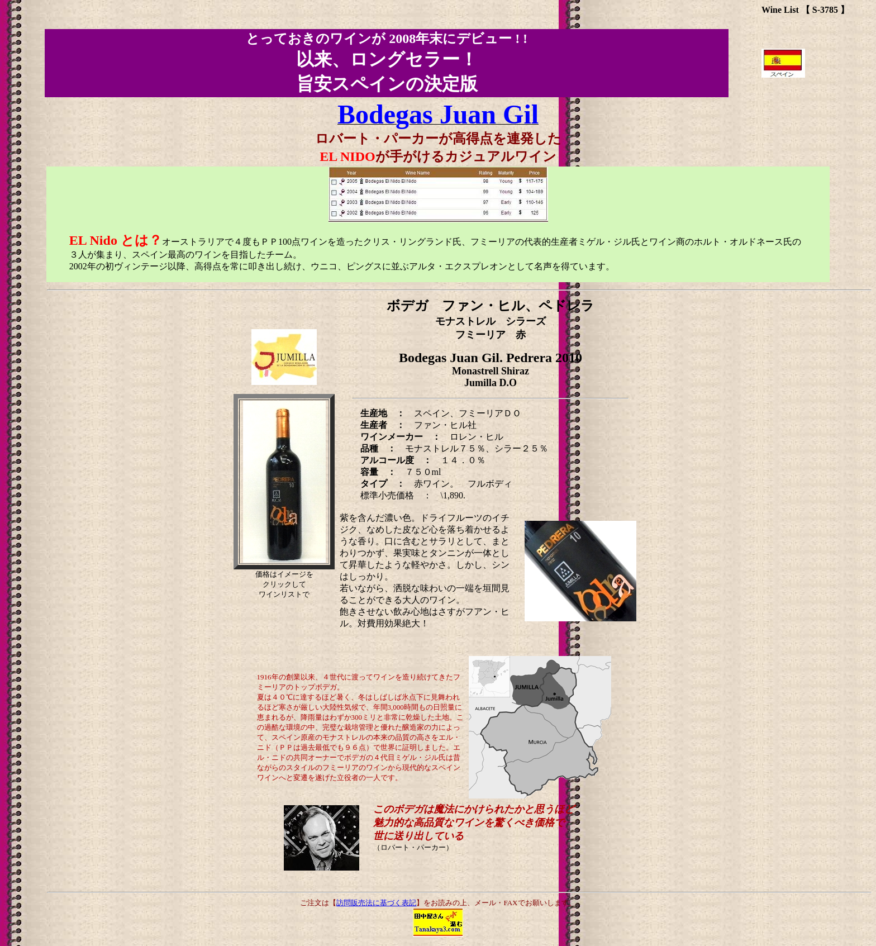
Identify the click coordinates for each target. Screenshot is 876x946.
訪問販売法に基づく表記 (376, 903)
